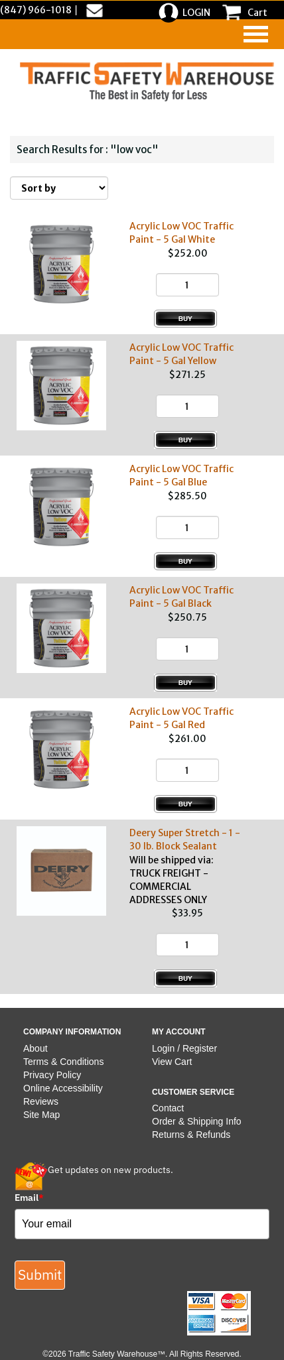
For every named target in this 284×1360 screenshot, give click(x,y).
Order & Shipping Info (197, 1121)
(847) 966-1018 (36, 10)
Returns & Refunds (191, 1134)
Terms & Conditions (63, 1061)
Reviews (40, 1101)
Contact (168, 1108)
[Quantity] (187, 284)
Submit (40, 1274)
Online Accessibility (63, 1088)
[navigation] (256, 34)
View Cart (172, 1061)
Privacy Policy (52, 1075)
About (35, 1048)
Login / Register (184, 1048)
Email (29, 1198)
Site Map (41, 1114)
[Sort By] (59, 188)
